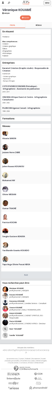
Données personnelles (12, 361)
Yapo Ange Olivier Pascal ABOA (16, 264)
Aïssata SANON (9, 138)
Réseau (39, 25)
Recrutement (36, 359)
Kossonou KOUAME (17, 301)
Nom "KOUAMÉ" (15, 329)
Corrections (23, 363)
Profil (12, 25)
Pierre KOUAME (15, 321)
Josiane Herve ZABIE (11, 152)
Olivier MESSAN (9, 194)
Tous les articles (13, 363)
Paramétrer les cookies (28, 361)
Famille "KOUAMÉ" (16, 335)
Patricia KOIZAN (9, 222)
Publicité (28, 359)
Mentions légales (41, 361)
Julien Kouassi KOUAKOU (13, 166)
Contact (21, 359)
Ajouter (26, 17)
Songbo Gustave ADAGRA (13, 236)
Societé (43, 359)
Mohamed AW (8, 180)
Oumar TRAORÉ (9, 208)
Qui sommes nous (12, 359)
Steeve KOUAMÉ (15, 307)
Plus (26, 275)
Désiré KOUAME (15, 313)
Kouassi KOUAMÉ (16, 295)
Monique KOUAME (16, 288)
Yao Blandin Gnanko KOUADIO (15, 250)
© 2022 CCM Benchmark (36, 363)
